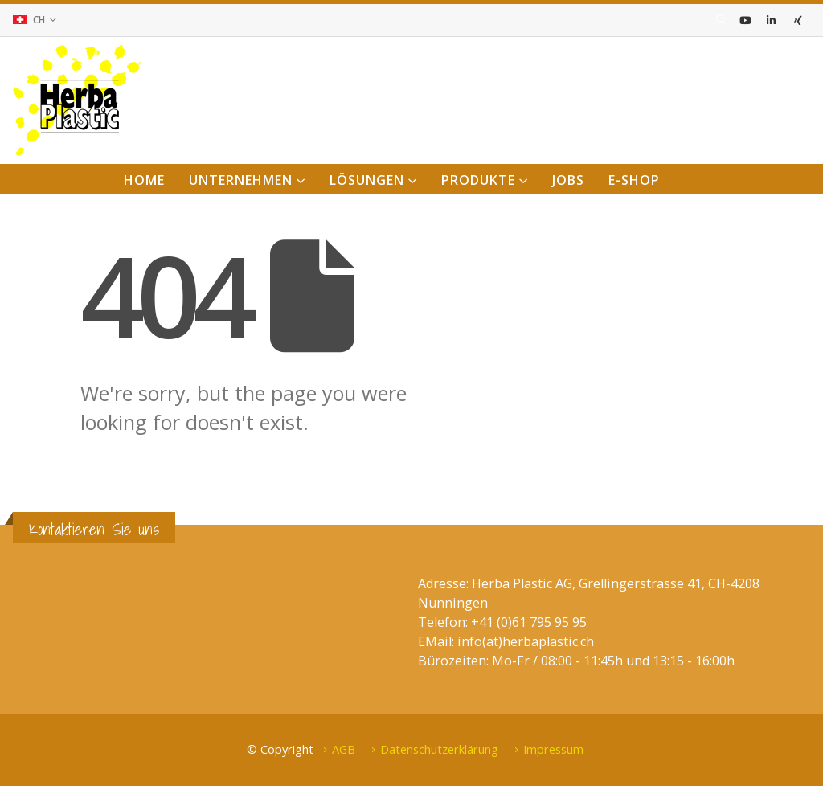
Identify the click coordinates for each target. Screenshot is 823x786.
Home (144, 180)
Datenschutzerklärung (439, 749)
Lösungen (367, 180)
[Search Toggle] (721, 20)
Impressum (553, 749)
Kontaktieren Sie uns (94, 529)
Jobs (568, 180)
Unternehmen (241, 180)
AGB (343, 749)
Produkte (478, 180)
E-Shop (634, 180)
